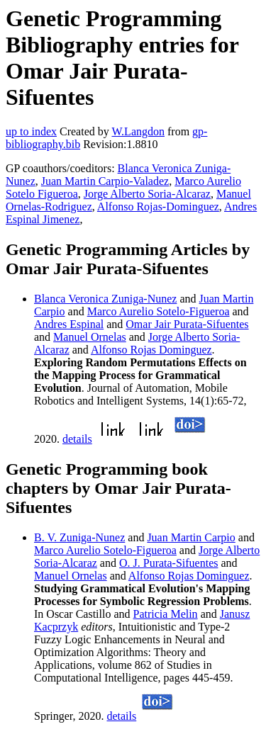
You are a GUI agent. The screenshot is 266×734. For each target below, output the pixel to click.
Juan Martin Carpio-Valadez (105, 181)
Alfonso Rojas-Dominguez (158, 207)
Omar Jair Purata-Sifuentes (187, 324)
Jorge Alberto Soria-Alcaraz (147, 194)
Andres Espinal (69, 324)
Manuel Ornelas (89, 337)
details (77, 439)
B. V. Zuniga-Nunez (79, 537)
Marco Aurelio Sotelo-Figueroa (158, 311)
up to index (31, 131)
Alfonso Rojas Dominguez (151, 350)
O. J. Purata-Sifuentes (168, 563)
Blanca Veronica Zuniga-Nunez (105, 299)
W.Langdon (138, 131)
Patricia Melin (165, 614)
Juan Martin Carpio (191, 537)
